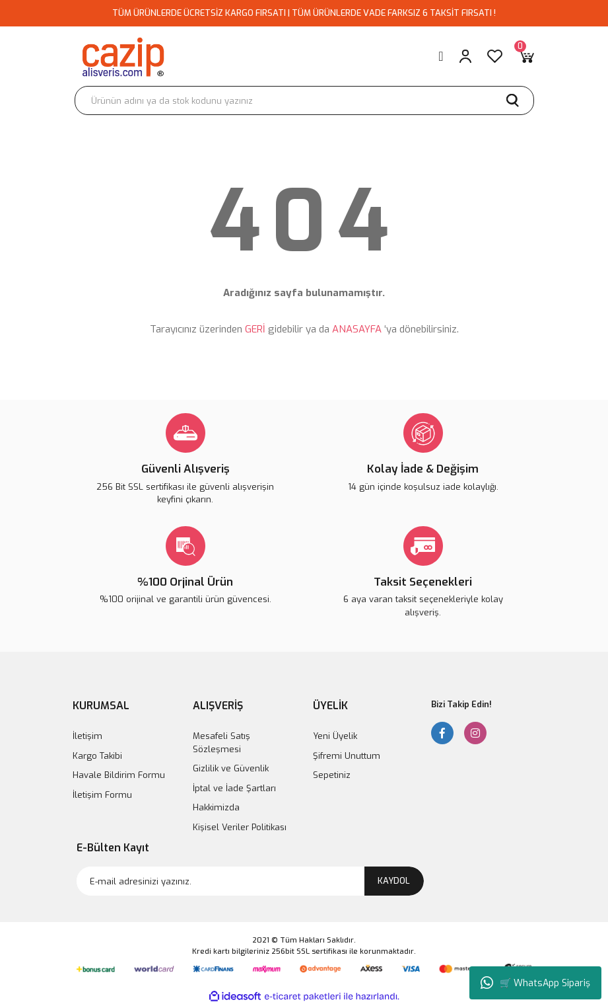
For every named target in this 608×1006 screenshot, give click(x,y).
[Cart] (526, 56)
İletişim (87, 736)
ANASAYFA (357, 329)
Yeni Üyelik (335, 736)
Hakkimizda (216, 807)
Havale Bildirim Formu (119, 775)
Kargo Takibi (97, 755)
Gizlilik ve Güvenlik (231, 768)
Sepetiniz (332, 775)
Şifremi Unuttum (346, 755)
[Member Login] (465, 56)
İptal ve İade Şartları (234, 788)
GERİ (255, 329)
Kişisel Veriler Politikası (240, 827)
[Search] (304, 100)
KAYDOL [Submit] (394, 880)
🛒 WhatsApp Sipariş (535, 983)
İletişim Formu (102, 794)
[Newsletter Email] (250, 881)
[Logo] (122, 56)
